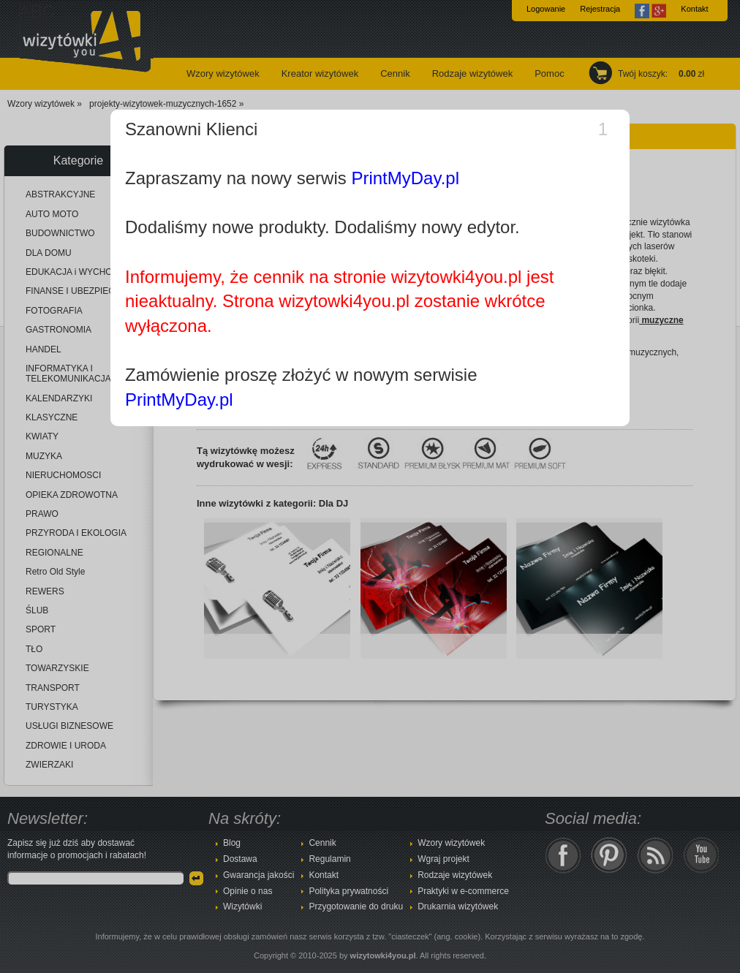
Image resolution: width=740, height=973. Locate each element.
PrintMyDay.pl (405, 178)
